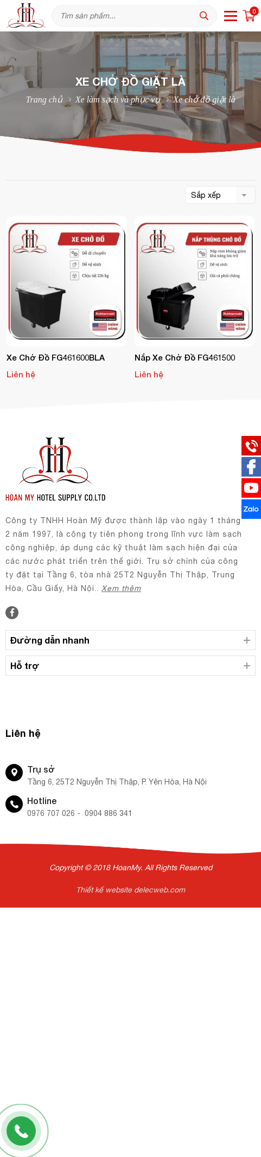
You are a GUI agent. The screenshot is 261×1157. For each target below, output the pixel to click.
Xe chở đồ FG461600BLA (56, 357)
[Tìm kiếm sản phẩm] (134, 16)
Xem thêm (121, 588)
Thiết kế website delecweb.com (130, 889)
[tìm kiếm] (207, 16)
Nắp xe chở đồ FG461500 (185, 357)
